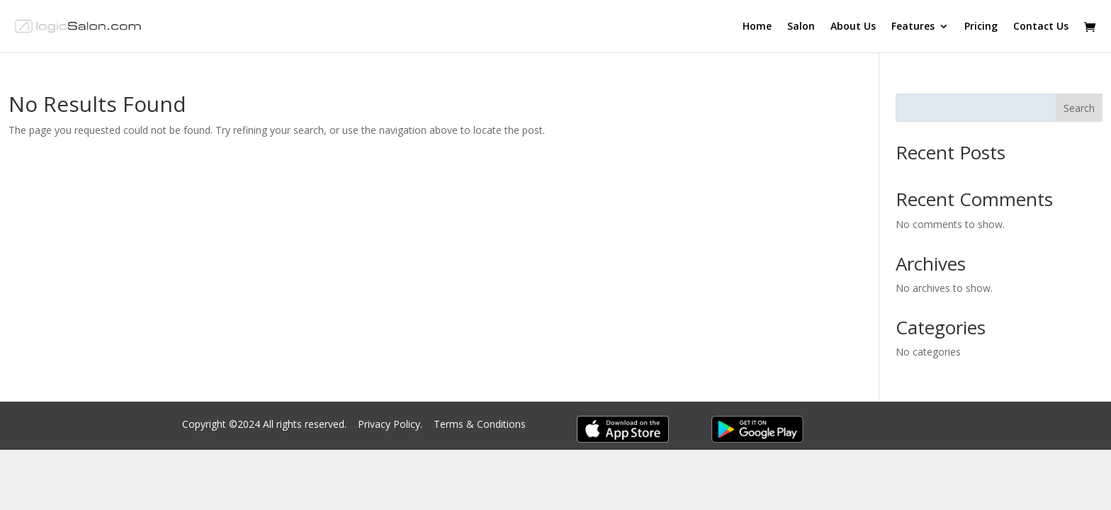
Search (1079, 108)
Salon (801, 27)
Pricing (981, 27)
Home (757, 27)
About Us (853, 27)
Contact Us (1040, 27)
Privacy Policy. (391, 424)
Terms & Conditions (480, 424)
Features (913, 27)
